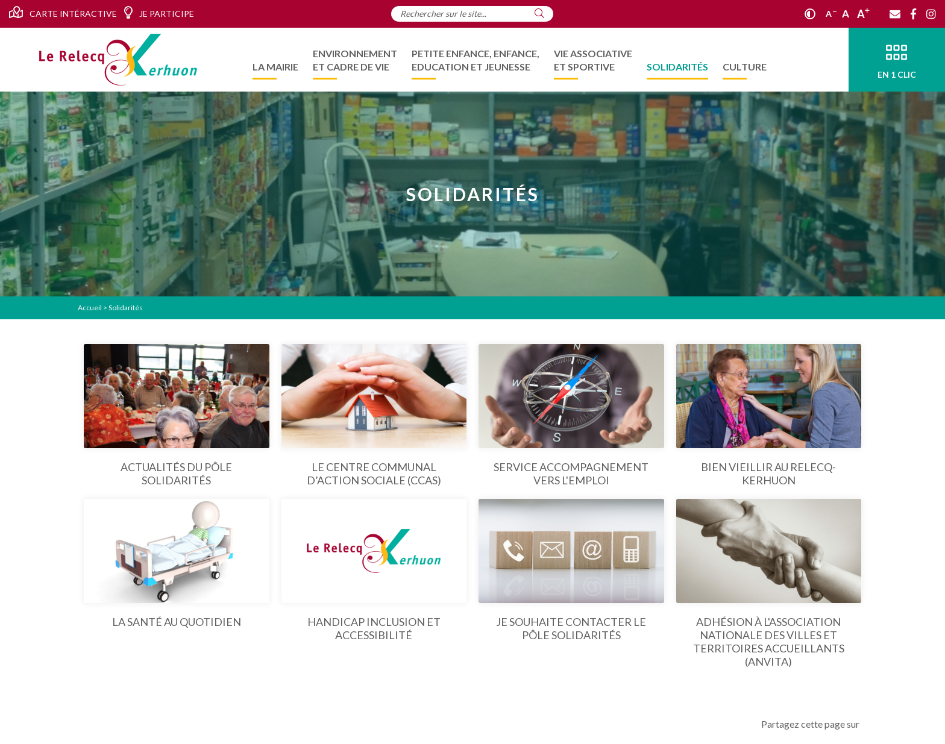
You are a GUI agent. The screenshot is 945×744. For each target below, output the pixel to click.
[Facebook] (913, 14)
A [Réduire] (831, 13)
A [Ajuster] (845, 13)
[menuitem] (275, 60)
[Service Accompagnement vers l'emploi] (571, 415)
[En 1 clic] (897, 60)
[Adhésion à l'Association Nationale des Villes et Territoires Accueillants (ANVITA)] (769, 583)
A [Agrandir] (863, 13)
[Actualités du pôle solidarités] (176, 415)
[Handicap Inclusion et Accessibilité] (374, 570)
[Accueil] (118, 60)
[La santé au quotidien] (176, 563)
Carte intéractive (63, 13)
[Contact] (895, 14)
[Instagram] (931, 14)
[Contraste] (810, 14)
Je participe (159, 13)
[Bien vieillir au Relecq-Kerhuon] (769, 415)
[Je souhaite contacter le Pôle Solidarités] (571, 570)
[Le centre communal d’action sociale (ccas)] (374, 415)
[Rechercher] (539, 13)
